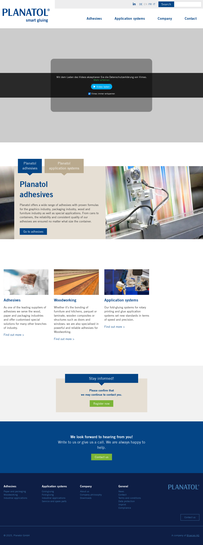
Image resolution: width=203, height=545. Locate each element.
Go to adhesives (33, 231)
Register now (101, 403)
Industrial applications (15, 498)
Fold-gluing (48, 494)
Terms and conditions (129, 498)
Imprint (122, 504)
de (141, 4)
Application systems (130, 18)
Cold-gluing (48, 491)
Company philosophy (91, 494)
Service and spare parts (54, 501)
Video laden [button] (103, 86)
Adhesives (94, 18)
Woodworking (11, 494)
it (154, 4)
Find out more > (14, 334)
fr (150, 4)
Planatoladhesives (29, 165)
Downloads (86, 498)
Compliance (124, 507)
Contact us (101, 457)
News (121, 491)
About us (84, 491)
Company (165, 18)
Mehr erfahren (102, 80)
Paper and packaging (15, 491)
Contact (191, 18)
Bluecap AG (193, 535)
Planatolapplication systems (64, 165)
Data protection (126, 501)
